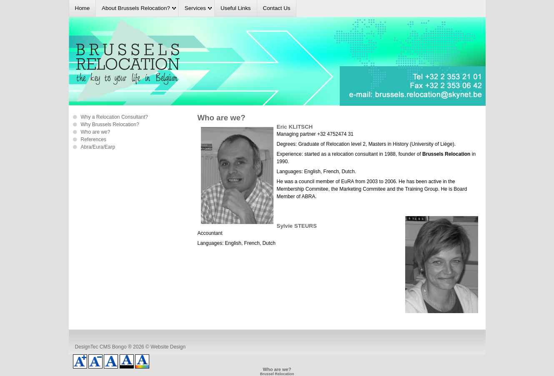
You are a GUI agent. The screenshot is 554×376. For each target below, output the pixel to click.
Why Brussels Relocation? (110, 124)
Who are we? (95, 132)
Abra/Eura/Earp (98, 147)
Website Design (168, 347)
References (93, 139)
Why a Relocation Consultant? (114, 117)
